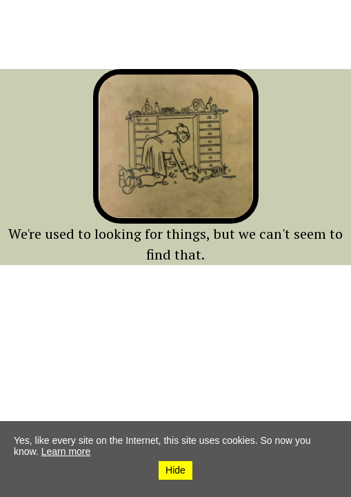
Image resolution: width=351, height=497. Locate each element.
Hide (175, 470)
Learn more (66, 451)
